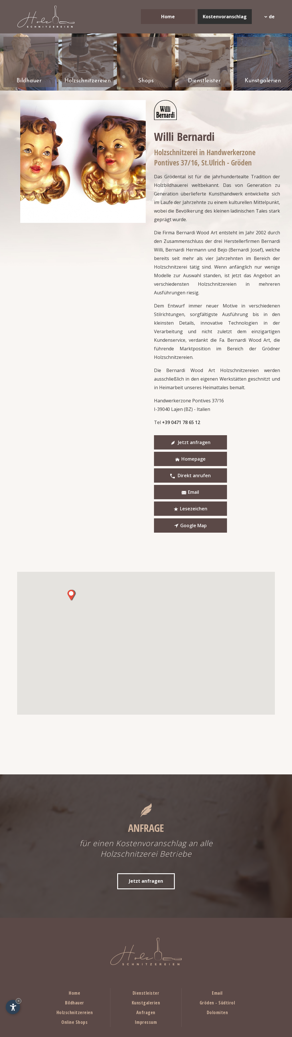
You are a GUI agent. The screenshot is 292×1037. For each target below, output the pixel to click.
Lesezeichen (183, 476)
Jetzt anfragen (183, 442)
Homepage (242, 442)
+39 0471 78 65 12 (181, 422)
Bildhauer (74, 953)
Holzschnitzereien (74, 963)
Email (242, 459)
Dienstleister (146, 944)
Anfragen (145, 963)
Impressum (146, 973)
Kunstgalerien (146, 953)
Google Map (242, 476)
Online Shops (74, 973)
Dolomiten (217, 963)
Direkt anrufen (183, 459)
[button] (71, 546)
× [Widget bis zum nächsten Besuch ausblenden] (18, 1001)
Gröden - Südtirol (217, 953)
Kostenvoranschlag (225, 16)
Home (168, 16)
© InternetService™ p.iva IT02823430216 (237, 1024)
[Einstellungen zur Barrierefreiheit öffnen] (13, 1007)
